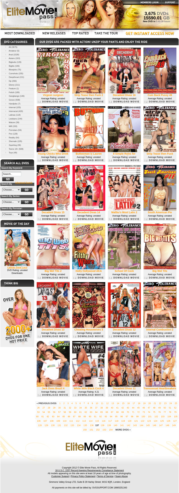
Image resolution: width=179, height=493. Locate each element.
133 (72, 425)
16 (128, 403)
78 (170, 412)
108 (52, 421)
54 (43, 412)
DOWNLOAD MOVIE (53, 101)
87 (74, 416)
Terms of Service (105, 476)
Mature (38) (12, 122)
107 (45, 421)
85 (64, 416)
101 (149, 416)
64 (96, 412)
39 (107, 408)
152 (98, 430)
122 (142, 421)
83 (53, 416)
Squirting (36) (13, 145)
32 (70, 408)
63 (91, 412)
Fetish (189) (12, 92)
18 (139, 403)
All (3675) (11, 47)
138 (102, 425)
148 (167, 425)
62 (86, 412)
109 (58, 421)
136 (92, 425)
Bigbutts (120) (13, 62)
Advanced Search (23, 182)
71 (133, 412)
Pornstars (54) (13, 130)
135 (85, 425)
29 (54, 408)
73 (144, 412)
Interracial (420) (14, 111)
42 (122, 408)
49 (159, 408)
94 (111, 416)
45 (138, 408)
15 (123, 403)
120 (129, 421)
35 (86, 408)
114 (90, 421)
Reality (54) (12, 137)
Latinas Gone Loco (17, 267)
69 (122, 412)
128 (40, 425)
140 (115, 425)
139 (109, 425)
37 (96, 408)
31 (64, 408)
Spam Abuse (121, 476)
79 (175, 412)
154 (111, 430)
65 (101, 412)
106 (39, 421)
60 (75, 412)
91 (95, 416)
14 (118, 403)
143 (135, 425)
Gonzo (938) (12, 100)
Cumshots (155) (14, 73)
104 (169, 416)
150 (85, 430)
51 (170, 408)
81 (42, 416)
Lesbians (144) (13, 118)
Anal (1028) (12, 54)
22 (160, 403)
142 (128, 425)
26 (38, 408)
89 (84, 416)
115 (97, 421)
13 (113, 403)
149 (174, 425)
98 (132, 416)
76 (159, 412)
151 (91, 430)
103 (163, 416)
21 (155, 403)
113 (84, 421)
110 (65, 421)
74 (149, 412)
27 (43, 408)
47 (149, 408)
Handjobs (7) (12, 103)
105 (176, 416)
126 (168, 421)
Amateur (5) (12, 50)
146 (154, 425)
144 (141, 425)
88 (79, 416)
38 (101, 408)
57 (59, 412)
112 (77, 421)
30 (59, 408)
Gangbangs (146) (15, 96)
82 (48, 416)
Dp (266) (11, 81)
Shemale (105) (13, 141)
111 (71, 421)
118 (116, 421)
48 (154, 408)
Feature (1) (12, 88)
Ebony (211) (12, 85)
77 (165, 412)
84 (58, 416)
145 (148, 425)
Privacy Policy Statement (83, 476)
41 (117, 408)
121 (136, 421)
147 (161, 425)
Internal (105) (13, 107)
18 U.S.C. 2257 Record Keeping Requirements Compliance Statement (89, 470)
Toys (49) (11, 152)
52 (175, 408)
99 (137, 416)
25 (176, 403)
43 (128, 408)
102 (156, 416)
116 (103, 421)
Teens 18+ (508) (14, 149)
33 (75, 408)
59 (70, 412)
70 (128, 412)
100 (143, 416)
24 (170, 403)
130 (53, 425)
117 (110, 421)
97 (127, 416)
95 (116, 416)
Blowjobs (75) (13, 69)
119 (123, 421)
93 (106, 416)
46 (144, 408)
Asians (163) (12, 58)
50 (165, 408)
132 (66, 425)
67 (112, 412)
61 (80, 412)
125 (162, 421)
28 (49, 408)
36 (91, 408)
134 (79, 425)
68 (117, 412)
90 (90, 416)
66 (107, 412)
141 (122, 425)
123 (149, 421)
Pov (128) (11, 133)
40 (112, 408)
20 (149, 403)
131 (59, 425)
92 (100, 416)
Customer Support (60, 476)
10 (97, 403)
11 (102, 403)
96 (121, 416)
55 (49, 412)
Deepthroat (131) (14, 77)
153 (104, 430)
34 (80, 408)
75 (154, 412)
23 (165, 403)
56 (54, 412)
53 (38, 412)
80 (37, 416)
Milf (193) (11, 126)
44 (133, 408)
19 (144, 403)
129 (46, 425)
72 (138, 412)
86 (69, 416)
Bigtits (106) (12, 66)
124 (155, 421)
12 (107, 403)
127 (175, 421)
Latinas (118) (13, 115)
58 (64, 412)
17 (134, 403)
